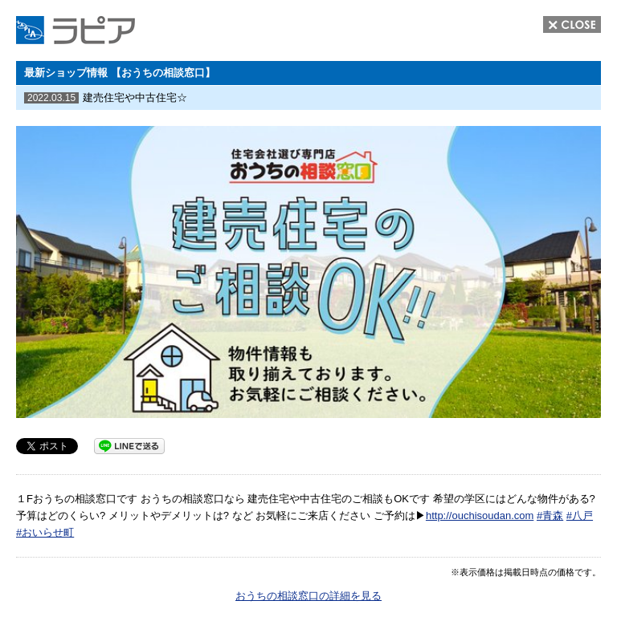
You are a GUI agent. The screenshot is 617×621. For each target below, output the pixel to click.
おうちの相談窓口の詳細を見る (308, 596)
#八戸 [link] (579, 515)
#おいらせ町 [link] (45, 532)
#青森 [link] (550, 515)
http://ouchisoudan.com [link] (479, 515)
